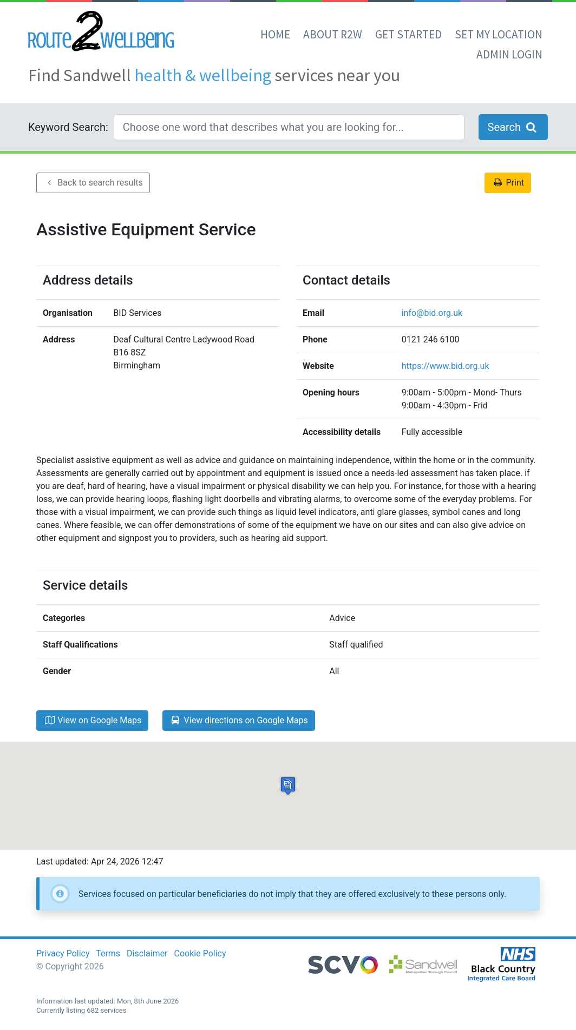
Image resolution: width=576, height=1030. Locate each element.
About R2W (332, 34)
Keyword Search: (68, 127)
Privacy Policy (63, 953)
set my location (498, 34)
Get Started (408, 34)
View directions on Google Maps (238, 720)
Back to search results (93, 182)
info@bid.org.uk (432, 313)
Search (513, 127)
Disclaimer (147, 953)
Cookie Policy (200, 953)
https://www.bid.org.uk (445, 366)
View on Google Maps (92, 720)
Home (275, 34)
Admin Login (509, 54)
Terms (108, 953)
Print (508, 182)
